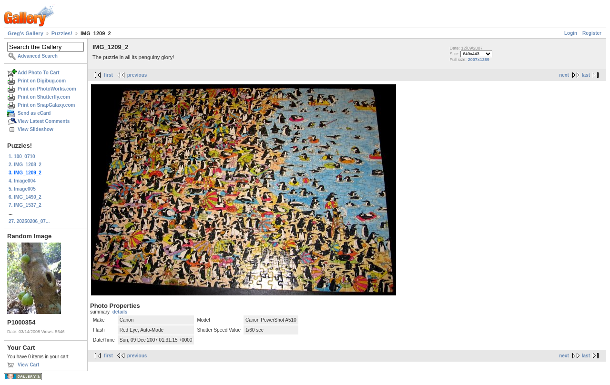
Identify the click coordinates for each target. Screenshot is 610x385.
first (108, 75)
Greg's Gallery (25, 33)
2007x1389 (478, 59)
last (586, 75)
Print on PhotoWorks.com (47, 88)
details (120, 311)
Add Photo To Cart (39, 72)
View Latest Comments (44, 121)
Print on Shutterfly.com (44, 97)
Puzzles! (61, 33)
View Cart (28, 364)
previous (137, 75)
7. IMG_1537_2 (25, 205)
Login (570, 33)
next (564, 75)
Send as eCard (34, 113)
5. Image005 (22, 189)
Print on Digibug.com (42, 80)
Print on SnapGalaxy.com (46, 105)
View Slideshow (35, 129)
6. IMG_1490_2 (25, 197)
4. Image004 (22, 180)
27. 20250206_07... (29, 221)
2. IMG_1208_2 (25, 164)
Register (591, 33)
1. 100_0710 (22, 156)
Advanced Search (38, 56)
